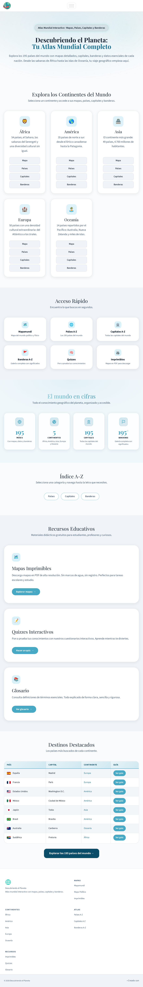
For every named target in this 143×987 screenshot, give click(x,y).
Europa (87, 773)
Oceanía (88, 828)
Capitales (24, 176)
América (88, 791)
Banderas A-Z (80, 927)
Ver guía (119, 773)
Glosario (9, 969)
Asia (86, 810)
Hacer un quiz (23, 650)
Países (25, 168)
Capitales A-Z (80, 921)
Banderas (24, 184)
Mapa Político (80, 891)
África (86, 837)
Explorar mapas (24, 591)
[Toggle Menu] (71, 5)
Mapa (24, 160)
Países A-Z (78, 914)
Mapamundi (79, 885)
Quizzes (8, 963)
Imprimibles (79, 898)
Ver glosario (22, 709)
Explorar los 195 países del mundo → (71, 853)
